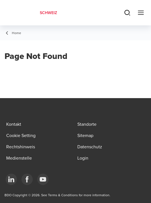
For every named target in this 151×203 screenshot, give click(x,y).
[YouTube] (43, 179)
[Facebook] (27, 179)
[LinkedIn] (11, 179)
